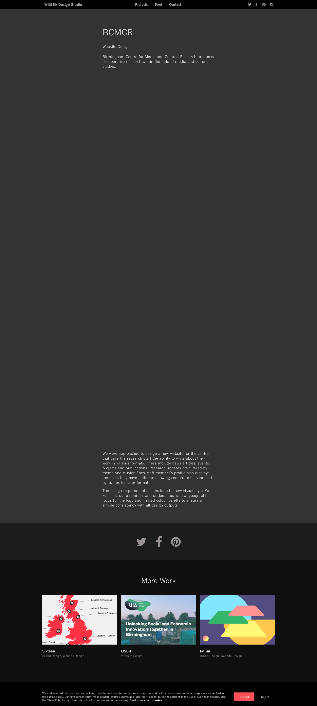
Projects (141, 4)
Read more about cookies (146, 700)
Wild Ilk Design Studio (63, 4)
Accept (244, 697)
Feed (158, 4)
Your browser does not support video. (158, 143)
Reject (265, 697)
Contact (175, 4)
